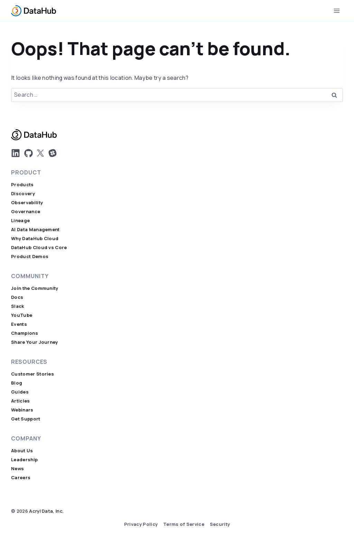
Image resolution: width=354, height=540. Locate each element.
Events (19, 324)
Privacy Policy (141, 524)
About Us (22, 451)
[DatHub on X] (40, 153)
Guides (20, 392)
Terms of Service (183, 524)
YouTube (21, 315)
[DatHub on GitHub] (28, 153)
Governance (25, 212)
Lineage (20, 221)
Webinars (22, 410)
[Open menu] (336, 10)
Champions (24, 333)
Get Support (25, 419)
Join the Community (34, 288)
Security (220, 524)
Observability (27, 203)
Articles (20, 401)
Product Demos (29, 256)
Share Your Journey (34, 342)
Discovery (23, 194)
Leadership (24, 460)
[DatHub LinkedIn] (15, 153)
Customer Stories (32, 374)
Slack (17, 306)
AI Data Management (35, 230)
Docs (17, 297)
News (17, 469)
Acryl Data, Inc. (46, 511)
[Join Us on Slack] (52, 153)
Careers (20, 478)
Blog (16, 383)
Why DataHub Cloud (34, 238)
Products (22, 185)
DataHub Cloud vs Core (39, 247)
